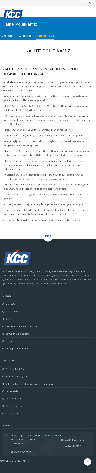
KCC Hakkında (24, 35)
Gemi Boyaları (12, 391)
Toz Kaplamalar (13, 398)
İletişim (8, 341)
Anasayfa (7, 35)
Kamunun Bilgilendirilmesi (18, 333)
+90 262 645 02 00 (71, 445)
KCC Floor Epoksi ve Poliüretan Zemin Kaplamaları (30, 383)
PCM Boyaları (12, 413)
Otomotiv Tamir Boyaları (17, 369)
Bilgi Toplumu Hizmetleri (17, 348)
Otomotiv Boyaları (14, 406)
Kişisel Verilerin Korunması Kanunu (22, 326)
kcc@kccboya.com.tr (72, 439)
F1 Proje (27, 461)
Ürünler (9, 319)
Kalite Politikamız (45, 35)
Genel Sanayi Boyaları (16, 376)
